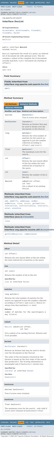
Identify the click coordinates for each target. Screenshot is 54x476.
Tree (32, 3)
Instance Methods (28, 104)
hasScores (27, 115)
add (6, 201)
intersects (43, 206)
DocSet (17, 33)
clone (19, 203)
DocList (8, 181)
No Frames (38, 7)
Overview (5, 3)
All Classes (5, 10)
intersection (11, 206)
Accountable (8, 30)
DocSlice (6, 39)
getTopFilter (38, 203)
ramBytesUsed (30, 234)
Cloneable (35, 30)
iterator (26, 122)
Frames (30, 7)
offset (25, 158)
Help (48, 3)
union (7, 208)
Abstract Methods (13, 108)
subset (25, 181)
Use (27, 3)
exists (27, 203)
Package (13, 3)
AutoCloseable (22, 30)
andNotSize (10, 203)
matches (25, 133)
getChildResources (13, 234)
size (24, 172)
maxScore (26, 149)
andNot (34, 201)
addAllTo (14, 201)
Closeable (7, 33)
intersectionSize (27, 206)
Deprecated (40, 3)
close (7, 221)
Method (32, 12)
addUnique (24, 201)
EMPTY (7, 88)
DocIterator (10, 122)
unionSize (16, 208)
